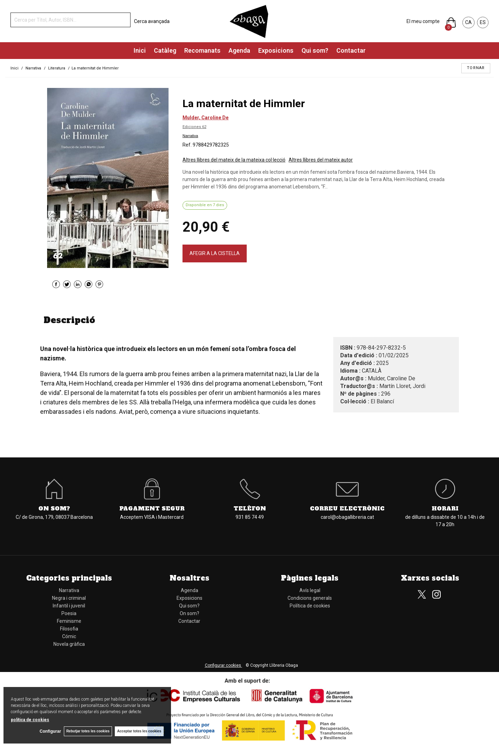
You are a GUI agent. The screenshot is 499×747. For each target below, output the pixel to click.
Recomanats (202, 50)
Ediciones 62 (194, 127)
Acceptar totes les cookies (139, 731)
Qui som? (314, 50)
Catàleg (165, 50)
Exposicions (275, 50)
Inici (140, 50)
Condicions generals (310, 598)
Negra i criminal (69, 598)
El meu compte (423, 21)
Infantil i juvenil (69, 605)
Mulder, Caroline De (206, 117)
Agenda (239, 50)
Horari (445, 508)
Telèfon (249, 508)
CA (468, 22)
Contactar (351, 50)
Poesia (68, 613)
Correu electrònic (347, 508)
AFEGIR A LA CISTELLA (214, 253)
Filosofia (69, 629)
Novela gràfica (69, 644)
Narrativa (190, 136)
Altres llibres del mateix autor (321, 160)
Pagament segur (152, 508)
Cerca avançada (152, 21)
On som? (54, 508)
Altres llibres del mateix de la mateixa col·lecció (234, 160)
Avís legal (309, 590)
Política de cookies (310, 605)
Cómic (69, 636)
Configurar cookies (223, 665)
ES (483, 22)
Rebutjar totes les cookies (87, 731)
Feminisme (69, 621)
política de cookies (30, 719)
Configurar (49, 731)
